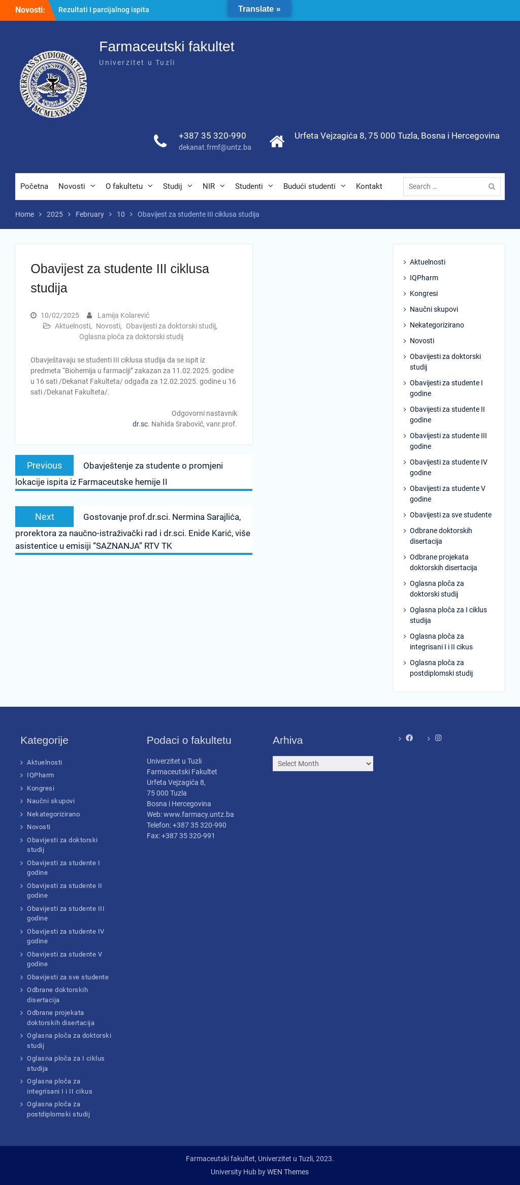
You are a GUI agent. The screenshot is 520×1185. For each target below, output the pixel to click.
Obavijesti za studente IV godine (449, 467)
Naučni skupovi (434, 309)
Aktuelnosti (72, 326)
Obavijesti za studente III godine (448, 441)
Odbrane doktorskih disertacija (441, 535)
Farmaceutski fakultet (166, 46)
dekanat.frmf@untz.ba (215, 147)
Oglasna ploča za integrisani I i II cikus (441, 641)
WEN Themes (288, 1172)
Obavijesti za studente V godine (447, 493)
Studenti (249, 186)
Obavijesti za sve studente (451, 515)
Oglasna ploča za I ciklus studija (448, 615)
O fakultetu (124, 186)
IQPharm (424, 278)
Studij (172, 186)
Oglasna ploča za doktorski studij (131, 337)
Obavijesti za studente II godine (447, 414)
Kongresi (424, 293)
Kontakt (369, 186)
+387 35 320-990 (212, 135)
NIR (209, 186)
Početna (34, 186)
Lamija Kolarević (123, 315)
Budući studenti (309, 186)
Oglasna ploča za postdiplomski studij (441, 668)
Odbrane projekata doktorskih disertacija (443, 562)
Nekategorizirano (437, 325)
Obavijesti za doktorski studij (171, 326)
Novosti (71, 186)
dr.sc (140, 424)
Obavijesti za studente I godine (446, 388)
